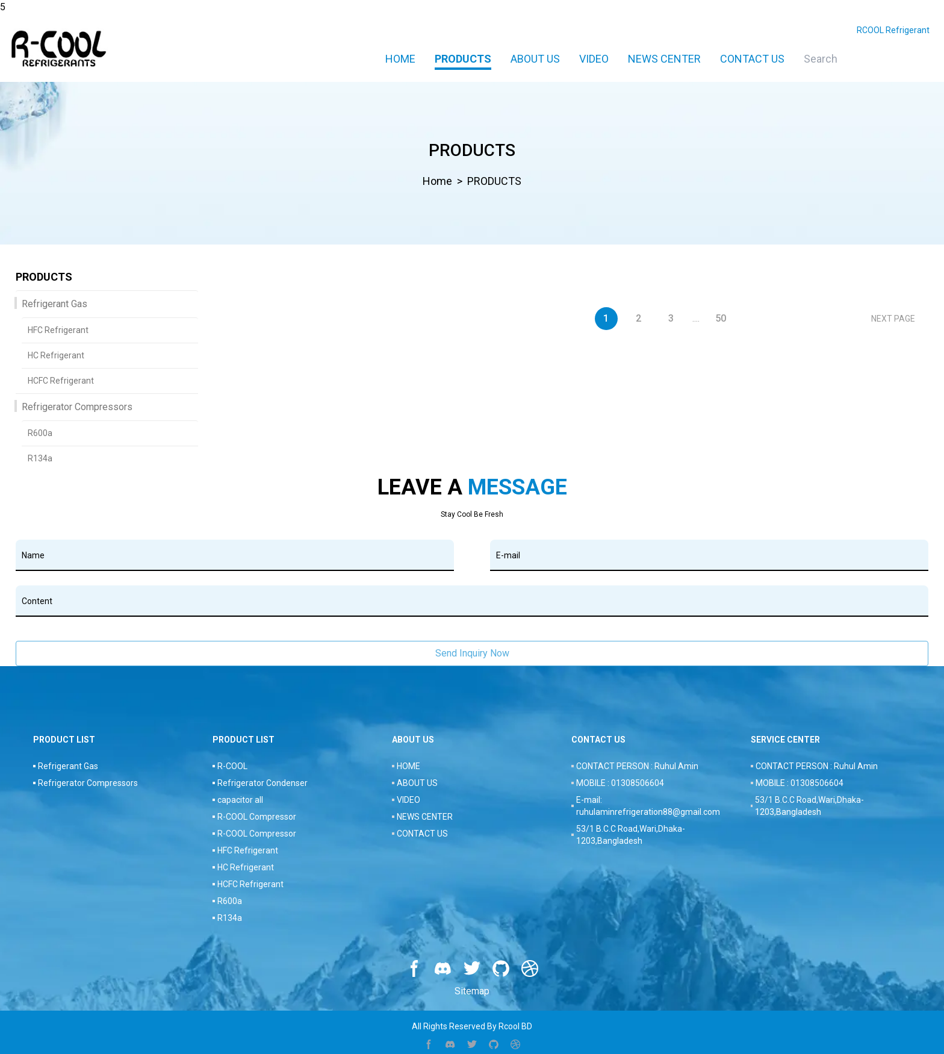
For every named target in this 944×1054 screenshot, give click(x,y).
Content (37, 601)
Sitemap (472, 991)
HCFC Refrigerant (61, 380)
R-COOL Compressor (256, 817)
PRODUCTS (463, 58)
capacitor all (240, 800)
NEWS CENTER (664, 58)
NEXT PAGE (893, 318)
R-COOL (232, 766)
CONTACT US (752, 58)
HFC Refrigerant (58, 330)
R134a (40, 458)
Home (400, 58)
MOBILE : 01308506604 (620, 783)
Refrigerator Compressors (77, 407)
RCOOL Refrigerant (893, 30)
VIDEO (594, 58)
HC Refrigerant (56, 355)
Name (33, 555)
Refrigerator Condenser (262, 783)
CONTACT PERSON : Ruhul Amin (637, 766)
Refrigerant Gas (54, 304)
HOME (408, 766)
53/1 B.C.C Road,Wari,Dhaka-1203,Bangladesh (630, 835)
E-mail (508, 555)
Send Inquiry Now (472, 653)
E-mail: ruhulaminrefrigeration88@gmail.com (648, 806)
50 (720, 318)
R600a (40, 433)
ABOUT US (535, 58)
